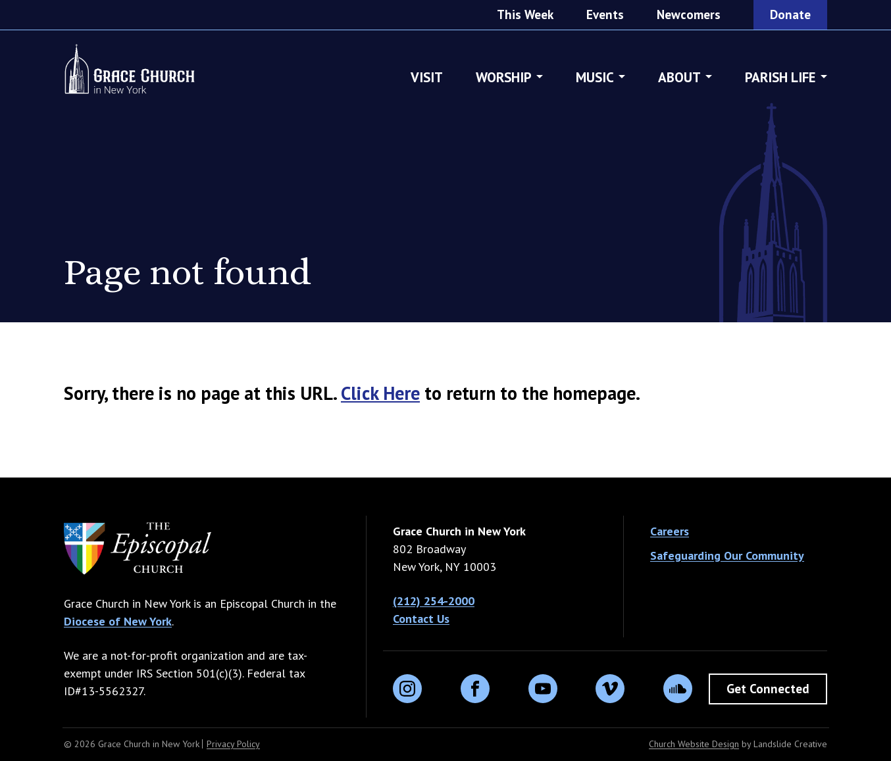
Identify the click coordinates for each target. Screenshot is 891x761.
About (679, 85)
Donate (790, 14)
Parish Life (780, 85)
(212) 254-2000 (433, 600)
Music (595, 85)
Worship (504, 85)
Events (605, 14)
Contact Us (421, 618)
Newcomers (689, 14)
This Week (525, 14)
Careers (669, 531)
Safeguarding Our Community (727, 555)
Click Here (380, 393)
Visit (427, 85)
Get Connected (767, 689)
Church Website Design (694, 744)
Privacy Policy (233, 744)
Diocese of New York (118, 621)
